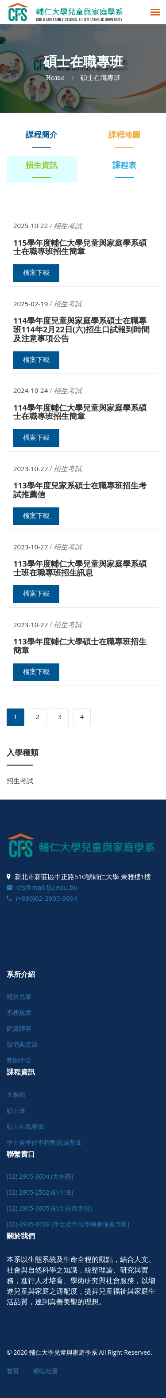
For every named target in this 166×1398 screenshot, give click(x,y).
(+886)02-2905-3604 (42, 898)
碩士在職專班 (25, 1126)
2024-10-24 (30, 390)
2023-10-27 (30, 468)
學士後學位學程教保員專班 (44, 1142)
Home (55, 77)
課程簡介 (42, 134)
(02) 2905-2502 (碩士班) (40, 1192)
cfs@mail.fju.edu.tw (42, 887)
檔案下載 (36, 273)
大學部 (16, 1094)
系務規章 (19, 1012)
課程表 (124, 165)
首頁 (13, 1371)
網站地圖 (45, 1371)
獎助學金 (19, 1060)
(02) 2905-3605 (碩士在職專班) (49, 1208)
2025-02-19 (30, 304)
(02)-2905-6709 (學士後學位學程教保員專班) (68, 1224)
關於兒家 (19, 996)
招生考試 (20, 780)
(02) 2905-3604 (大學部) (40, 1176)
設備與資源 (22, 1044)
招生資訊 (42, 165)
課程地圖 (124, 134)
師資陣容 (19, 1028)
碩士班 (16, 1110)
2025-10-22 (30, 225)
